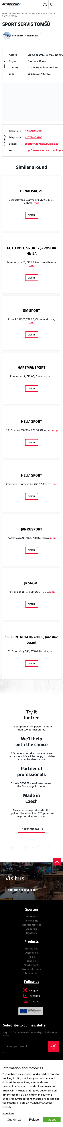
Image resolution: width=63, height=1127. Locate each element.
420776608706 (33, 137)
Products (31, 916)
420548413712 (33, 130)
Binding (31, 960)
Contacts (31, 932)
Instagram (31, 990)
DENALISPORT (31, 191)
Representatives (31, 924)
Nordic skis (31, 948)
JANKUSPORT (31, 529)
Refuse (34, 1119)
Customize (14, 1119)
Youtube (31, 1001)
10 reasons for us (31, 829)
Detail (31, 215)
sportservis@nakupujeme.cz (41, 143)
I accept (52, 1119)
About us (31, 928)
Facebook (31, 996)
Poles (31, 956)
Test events (31, 920)
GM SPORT (31, 310)
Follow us (31, 981)
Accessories (32, 973)
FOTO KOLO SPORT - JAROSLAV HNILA (31, 250)
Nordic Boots (31, 964)
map (36, 202)
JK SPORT (31, 583)
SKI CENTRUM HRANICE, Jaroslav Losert (31, 639)
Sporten (31, 909)
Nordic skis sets (31, 969)
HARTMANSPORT (31, 367)
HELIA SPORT (31, 421)
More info (8, 1113)
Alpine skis (31, 952)
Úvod (5, 13)
